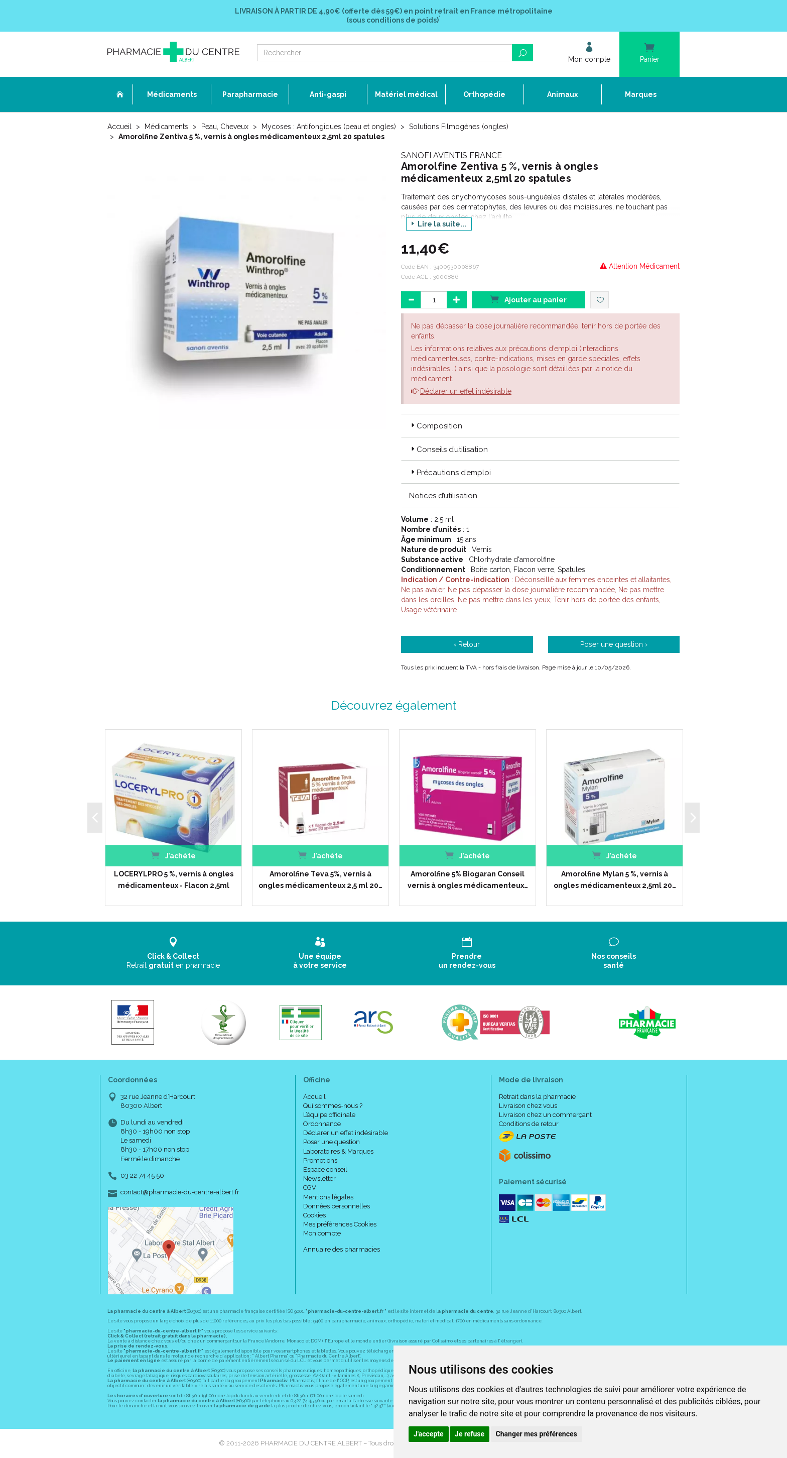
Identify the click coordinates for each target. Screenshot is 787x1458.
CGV (309, 1187)
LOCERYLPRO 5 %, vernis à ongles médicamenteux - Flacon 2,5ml (173, 879)
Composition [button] (435, 425)
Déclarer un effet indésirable (465, 391)
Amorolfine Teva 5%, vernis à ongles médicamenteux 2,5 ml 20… (320, 879)
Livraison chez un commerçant (545, 1114)
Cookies (314, 1215)
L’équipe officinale (329, 1114)
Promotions (320, 1160)
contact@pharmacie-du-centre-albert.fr (179, 1192)
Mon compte (322, 1233)
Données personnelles (336, 1206)
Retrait (173, 953)
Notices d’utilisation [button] (443, 495)
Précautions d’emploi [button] (450, 472)
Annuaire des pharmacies (341, 1249)
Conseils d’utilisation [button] (448, 449)
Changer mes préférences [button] (536, 1434)
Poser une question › (613, 644)
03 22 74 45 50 (142, 1175)
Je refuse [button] (469, 1434)
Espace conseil (325, 1169)
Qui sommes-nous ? (332, 1105)
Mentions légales (328, 1197)
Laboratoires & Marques (338, 1151)
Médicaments (166, 127)
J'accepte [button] (429, 1434)
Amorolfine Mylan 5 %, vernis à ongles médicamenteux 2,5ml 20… (615, 879)
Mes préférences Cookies (339, 1224)
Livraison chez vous (528, 1105)
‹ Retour (467, 644)
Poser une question (331, 1142)
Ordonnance (322, 1124)
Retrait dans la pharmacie (537, 1096)
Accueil (119, 127)
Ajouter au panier (528, 299)
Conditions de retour (529, 1124)
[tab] (540, 425)
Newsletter (319, 1178)
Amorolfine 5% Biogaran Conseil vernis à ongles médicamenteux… (468, 879)
